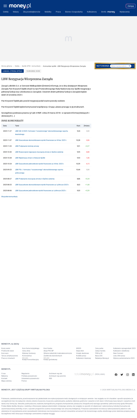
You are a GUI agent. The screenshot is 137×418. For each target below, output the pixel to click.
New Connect (118, 353)
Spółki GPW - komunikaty (31, 66)
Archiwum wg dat (55, 373)
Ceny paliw (99, 348)
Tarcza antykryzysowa (9, 356)
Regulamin (25, 373)
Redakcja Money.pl (102, 358)
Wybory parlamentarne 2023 (124, 358)
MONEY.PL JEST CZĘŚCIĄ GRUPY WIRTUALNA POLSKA (25, 390)
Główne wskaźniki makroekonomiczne (58, 353)
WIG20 (78, 348)
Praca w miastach (8, 358)
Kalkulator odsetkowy (121, 351)
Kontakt (4, 378)
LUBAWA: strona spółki (12, 71)
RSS (50, 378)
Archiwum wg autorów (57, 376)
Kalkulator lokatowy (83, 358)
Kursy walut (5, 348)
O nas (3, 373)
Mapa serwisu (6, 381)
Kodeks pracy (81, 356)
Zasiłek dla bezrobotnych (53, 356)
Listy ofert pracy (119, 356)
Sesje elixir (80, 351)
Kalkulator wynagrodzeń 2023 (124, 348)
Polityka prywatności (29, 376)
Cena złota (26, 351)
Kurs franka (48, 348)
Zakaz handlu (100, 351)
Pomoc (24, 381)
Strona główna (6, 66)
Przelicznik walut (7, 351)
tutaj (53, 414)
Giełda (17, 66)
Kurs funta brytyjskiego (30, 348)
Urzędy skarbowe (82, 353)
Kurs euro (4, 353)
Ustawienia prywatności (30, 378)
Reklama (4, 376)
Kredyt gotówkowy (50, 360)
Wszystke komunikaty (9, 197)
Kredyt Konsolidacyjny (30, 360)
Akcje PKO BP (49, 351)
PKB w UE (98, 353)
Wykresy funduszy (29, 353)
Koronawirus (27, 356)
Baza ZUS (98, 356)
